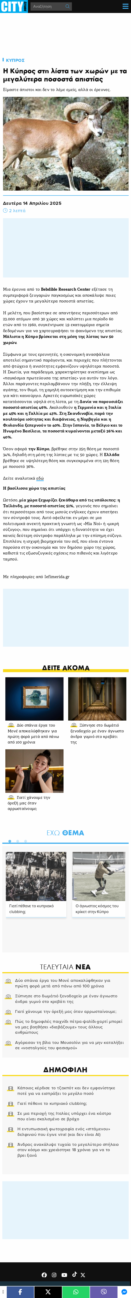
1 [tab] (8, 840)
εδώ (40, 478)
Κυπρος (15, 60)
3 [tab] (24, 840)
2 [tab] (16, 840)
